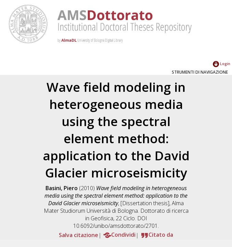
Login (221, 63)
